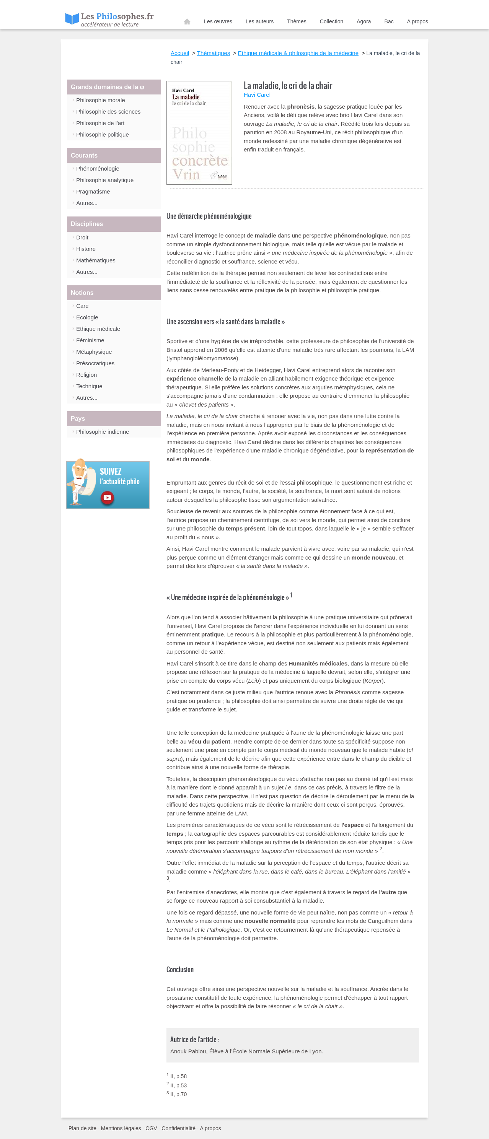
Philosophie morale (100, 100)
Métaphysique (94, 351)
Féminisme (90, 340)
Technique (89, 386)
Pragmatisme (93, 191)
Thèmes (296, 21)
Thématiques (213, 53)
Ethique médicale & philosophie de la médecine (298, 53)
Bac (389, 21)
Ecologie (87, 317)
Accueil (187, 23)
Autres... (87, 203)
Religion (86, 374)
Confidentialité (178, 1128)
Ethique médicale (98, 328)
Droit (82, 237)
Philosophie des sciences (108, 111)
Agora (364, 21)
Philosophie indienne (102, 431)
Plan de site (82, 1128)
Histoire (86, 249)
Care (82, 306)
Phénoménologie (97, 168)
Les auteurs (260, 21)
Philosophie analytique (105, 180)
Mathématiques (96, 260)
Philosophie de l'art (100, 123)
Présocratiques (95, 363)
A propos (417, 21)
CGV (151, 1128)
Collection (331, 21)
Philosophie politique (102, 134)
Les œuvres (218, 21)
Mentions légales (121, 1128)
